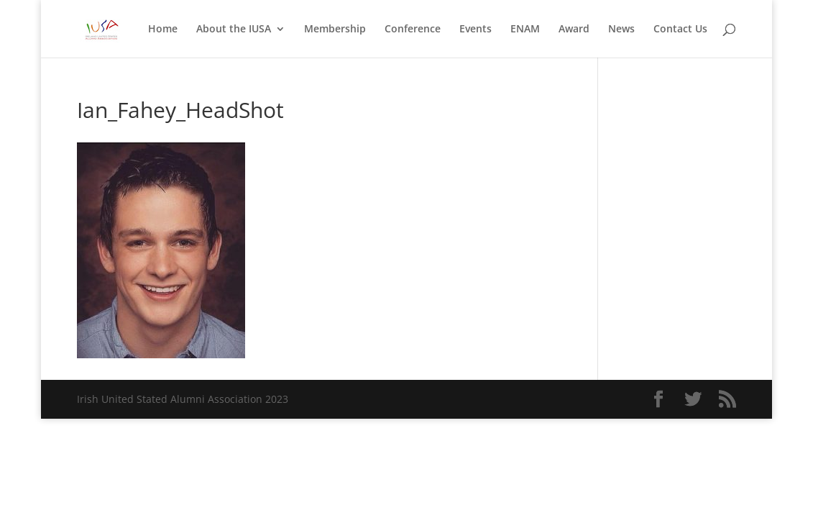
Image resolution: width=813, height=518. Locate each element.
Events (475, 29)
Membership (335, 29)
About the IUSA (233, 29)
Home (163, 29)
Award (574, 29)
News (621, 29)
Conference (413, 29)
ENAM (525, 29)
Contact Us (680, 29)
